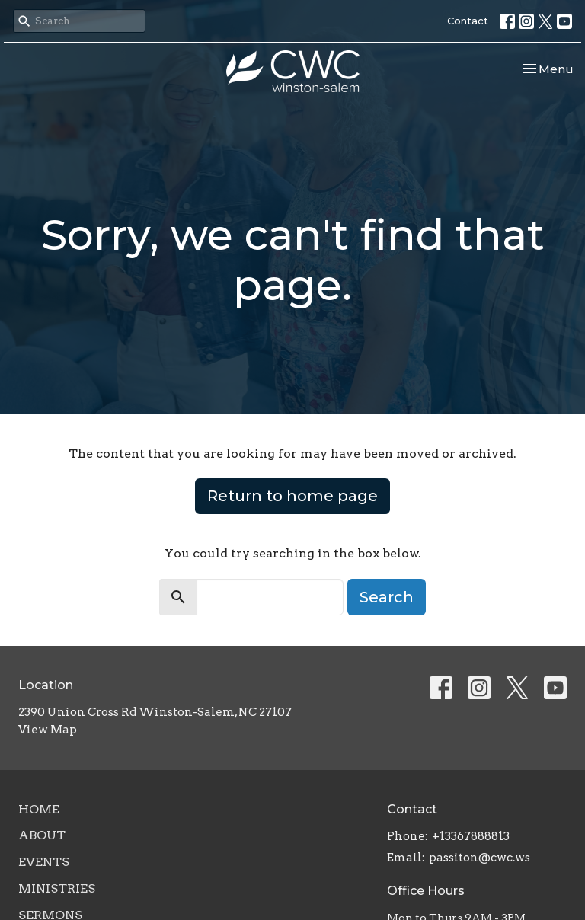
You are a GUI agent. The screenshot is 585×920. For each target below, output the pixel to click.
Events (43, 862)
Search (387, 597)
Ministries (56, 888)
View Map (47, 729)
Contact (467, 20)
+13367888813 (471, 836)
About (42, 835)
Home (38, 809)
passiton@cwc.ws (479, 857)
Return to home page (292, 496)
